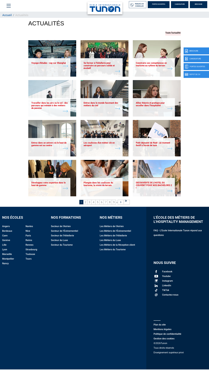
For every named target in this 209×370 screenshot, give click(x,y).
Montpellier (8, 259)
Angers (6, 226)
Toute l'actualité (173, 32)
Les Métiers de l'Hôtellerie (113, 236)
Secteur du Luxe (59, 240)
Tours (28, 259)
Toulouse (30, 254)
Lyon (4, 250)
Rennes (29, 245)
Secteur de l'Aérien (61, 226)
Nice (28, 231)
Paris (28, 236)
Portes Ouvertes (158, 4)
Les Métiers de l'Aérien (112, 226)
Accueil (7, 15)
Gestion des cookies (164, 339)
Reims (29, 240)
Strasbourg (31, 250)
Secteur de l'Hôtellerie (62, 236)
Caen (5, 236)
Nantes (29, 226)
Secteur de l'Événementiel (64, 231)
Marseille (7, 254)
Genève (6, 240)
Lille (4, 245)
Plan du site (160, 325)
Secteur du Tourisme (62, 245)
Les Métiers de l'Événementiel (115, 231)
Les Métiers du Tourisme (113, 250)
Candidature (180, 4)
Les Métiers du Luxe (110, 240)
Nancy (5, 264)
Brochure (198, 4)
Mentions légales (162, 330)
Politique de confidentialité (167, 334)
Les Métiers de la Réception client (117, 245)
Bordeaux (7, 231)
